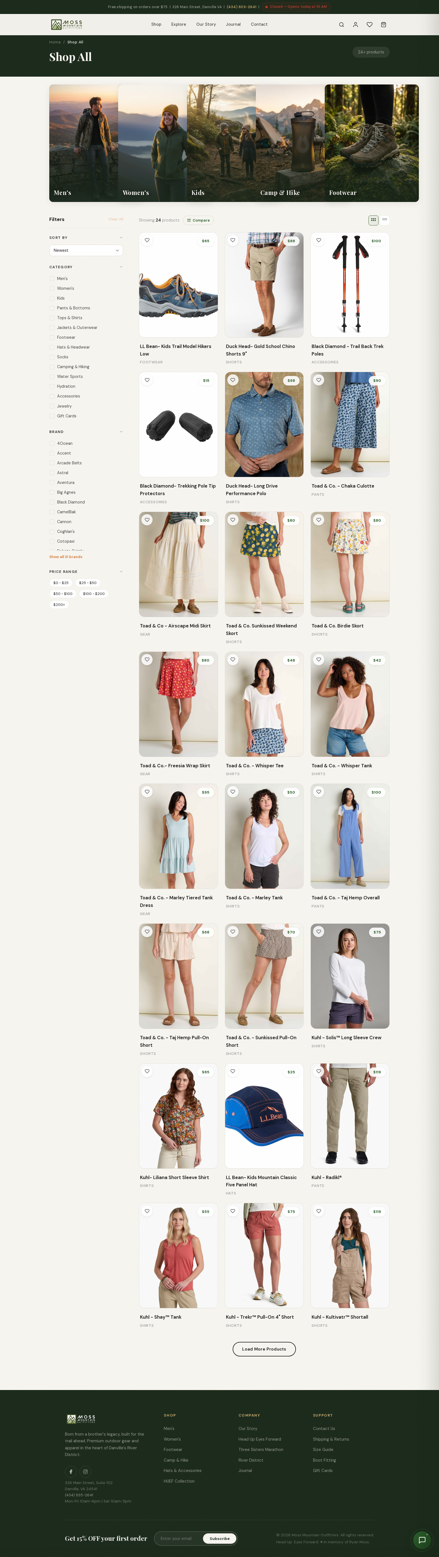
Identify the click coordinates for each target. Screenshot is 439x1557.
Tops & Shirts (65, 317)
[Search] (341, 24)
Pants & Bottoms (69, 307)
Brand (86, 431)
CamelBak (62, 511)
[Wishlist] (369, 24)
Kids (57, 297)
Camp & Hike (176, 1460)
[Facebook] (71, 1472)
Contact (259, 24)
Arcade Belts (65, 462)
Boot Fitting (324, 1460)
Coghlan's (62, 531)
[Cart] (383, 24)
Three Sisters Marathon (261, 1449)
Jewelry (60, 405)
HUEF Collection (179, 1481)
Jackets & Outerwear (73, 327)
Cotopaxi (61, 541)
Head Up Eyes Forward (260, 1439)
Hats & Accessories (183, 1470)
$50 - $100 (63, 593)
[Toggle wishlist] (147, 240)
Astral (58, 472)
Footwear (62, 337)
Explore (178, 24)
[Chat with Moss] (422, 1540)
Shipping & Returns (331, 1439)
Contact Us (324, 1428)
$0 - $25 (61, 582)
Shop (156, 24)
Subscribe (220, 1538)
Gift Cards (62, 415)
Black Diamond (67, 501)
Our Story (206, 24)
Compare (198, 220)
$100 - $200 (94, 593)
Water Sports (66, 376)
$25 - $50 (88, 582)
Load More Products (264, 1349)
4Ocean (61, 443)
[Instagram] (85, 1472)
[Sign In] (355, 24)
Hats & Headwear (69, 346)
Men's (58, 278)
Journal (233, 24)
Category (86, 266)
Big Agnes (62, 492)
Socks (58, 356)
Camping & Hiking (69, 366)
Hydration (62, 386)
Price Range (86, 571)
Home (55, 42)
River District (251, 1460)
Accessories (64, 395)
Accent (60, 452)
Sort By (86, 237)
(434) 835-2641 (241, 7)
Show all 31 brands (65, 556)
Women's (61, 288)
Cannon (60, 521)
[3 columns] (373, 220)
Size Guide (323, 1449)
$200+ (59, 604)
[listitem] (96, 143)
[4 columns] (385, 220)
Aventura (61, 482)
